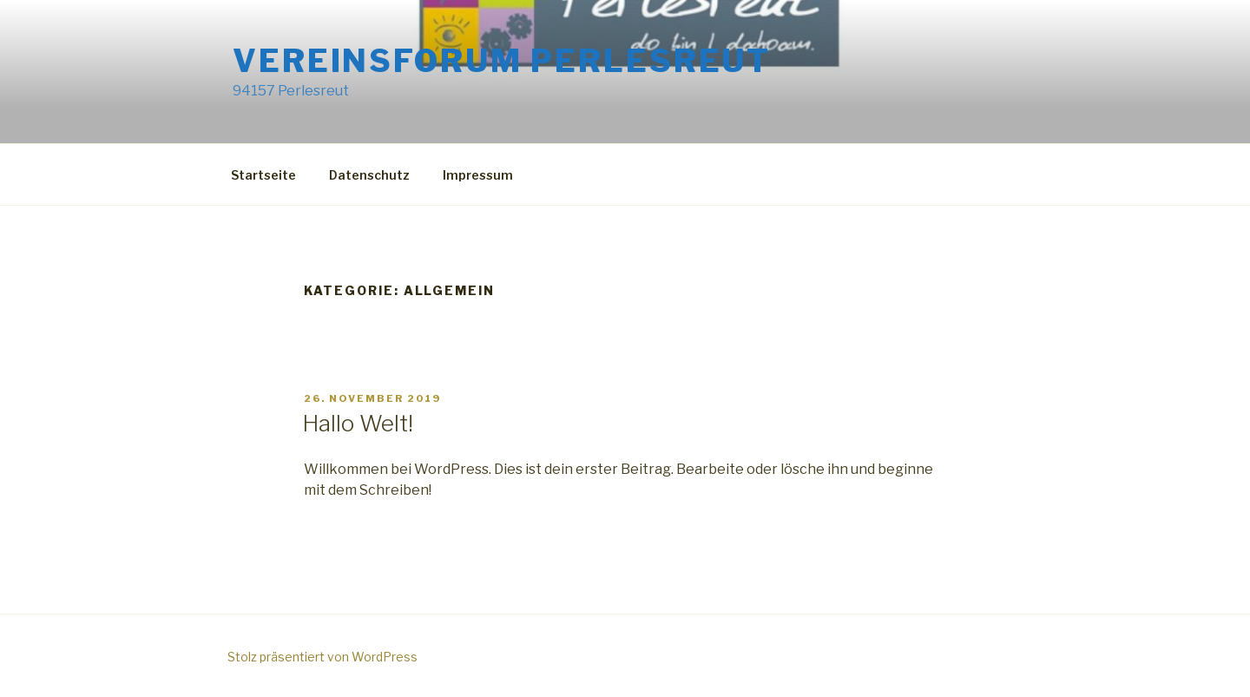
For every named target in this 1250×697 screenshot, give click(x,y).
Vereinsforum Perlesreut (502, 61)
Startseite (263, 175)
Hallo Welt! (357, 423)
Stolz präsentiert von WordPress (322, 656)
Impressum (478, 175)
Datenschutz (369, 175)
